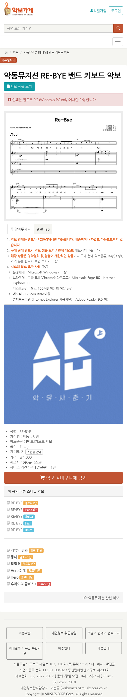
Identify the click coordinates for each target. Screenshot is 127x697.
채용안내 (104, 648)
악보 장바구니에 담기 (63, 477)
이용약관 (25, 633)
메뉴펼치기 (8, 60)
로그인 (116, 11)
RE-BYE (16, 503)
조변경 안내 (34, 452)
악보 (15, 52)
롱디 (14, 557)
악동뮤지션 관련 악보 (101, 598)
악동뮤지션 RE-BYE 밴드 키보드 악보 (46, 52)
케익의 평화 (19, 550)
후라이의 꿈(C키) (23, 584)
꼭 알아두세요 (20, 229)
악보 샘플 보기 (19, 86)
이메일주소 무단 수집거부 (25, 650)
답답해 (15, 564)
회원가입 (98, 11)
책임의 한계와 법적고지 (104, 633)
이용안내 (64, 648)
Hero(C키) (18, 570)
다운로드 (62, 277)
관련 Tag (43, 229)
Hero (14, 577)
